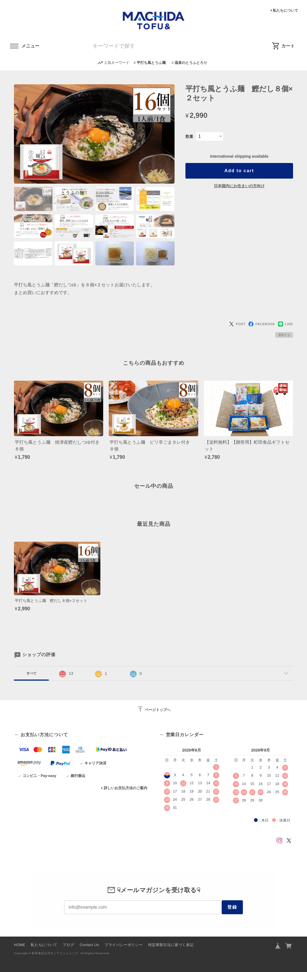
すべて (31, 673)
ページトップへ (153, 709)
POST (237, 324)
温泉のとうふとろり (191, 63)
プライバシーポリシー (123, 945)
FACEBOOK (261, 324)
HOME (19, 945)
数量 (189, 136)
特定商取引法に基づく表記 (171, 945)
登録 (232, 907)
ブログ (68, 945)
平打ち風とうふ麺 (151, 63)
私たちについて (285, 10)
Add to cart (239, 170)
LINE (285, 324)
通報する (284, 335)
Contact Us (89, 945)
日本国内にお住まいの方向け (239, 186)
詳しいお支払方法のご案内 (125, 788)
